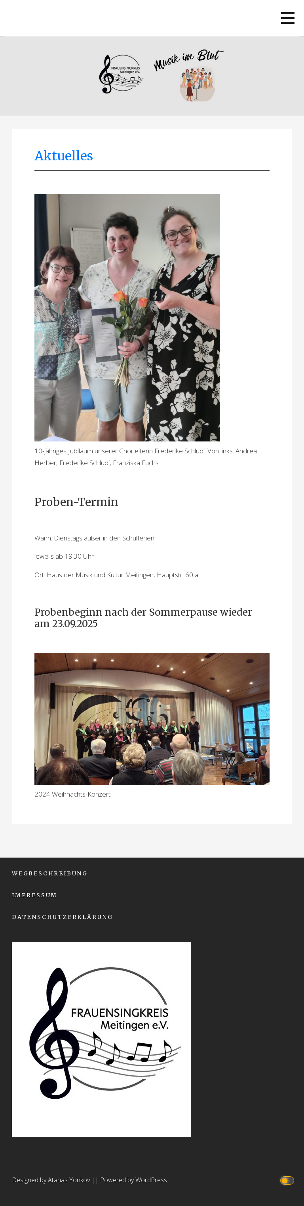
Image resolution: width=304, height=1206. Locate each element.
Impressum (34, 895)
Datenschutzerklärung (62, 917)
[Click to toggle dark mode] (288, 1180)
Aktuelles (63, 156)
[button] (288, 18)
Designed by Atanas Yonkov (51, 1180)
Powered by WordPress (133, 1180)
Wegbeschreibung (50, 873)
